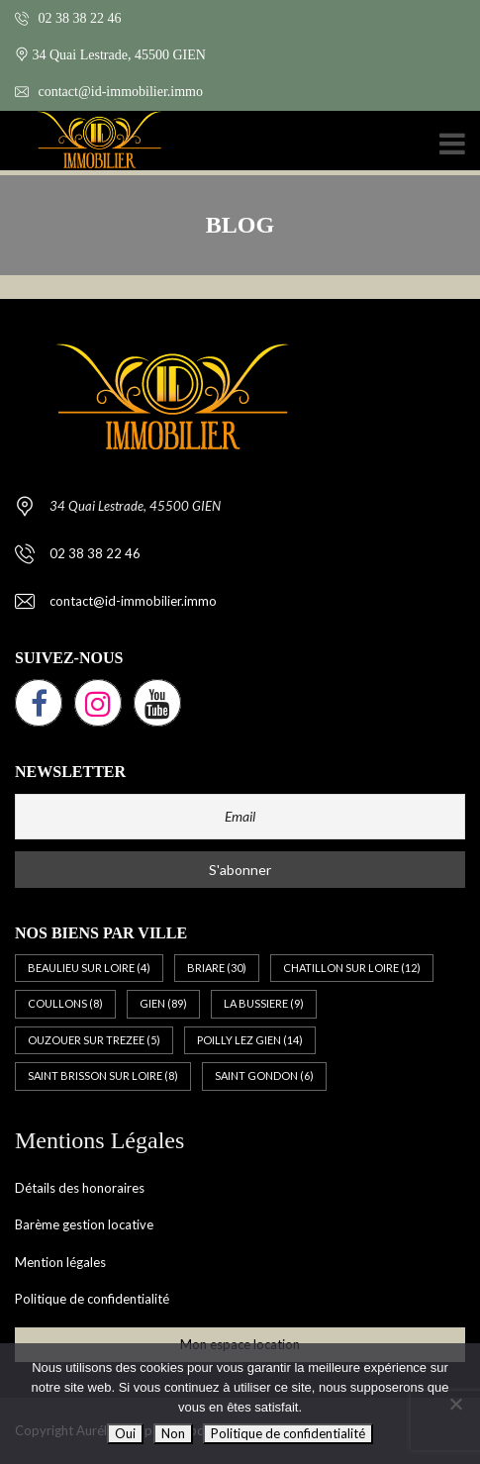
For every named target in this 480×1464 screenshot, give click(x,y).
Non (173, 1433)
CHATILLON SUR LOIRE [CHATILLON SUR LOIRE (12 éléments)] (352, 967)
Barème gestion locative (84, 1224)
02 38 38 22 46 (68, 18)
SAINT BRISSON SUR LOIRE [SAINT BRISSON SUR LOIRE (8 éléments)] (103, 1075)
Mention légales (60, 1262)
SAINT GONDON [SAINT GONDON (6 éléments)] (264, 1075)
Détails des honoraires (79, 1188)
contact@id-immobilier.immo (109, 91)
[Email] (240, 816)
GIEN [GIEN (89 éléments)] (163, 1003)
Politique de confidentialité (92, 1299)
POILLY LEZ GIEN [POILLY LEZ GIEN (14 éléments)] (250, 1039)
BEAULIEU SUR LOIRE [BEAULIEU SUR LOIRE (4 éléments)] (89, 967)
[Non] (455, 1404)
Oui (125, 1433)
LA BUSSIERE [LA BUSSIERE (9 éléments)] (264, 1003)
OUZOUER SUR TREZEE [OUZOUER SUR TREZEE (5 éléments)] (94, 1039)
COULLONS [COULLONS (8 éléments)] (65, 1003)
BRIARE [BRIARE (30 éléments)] (216, 967)
